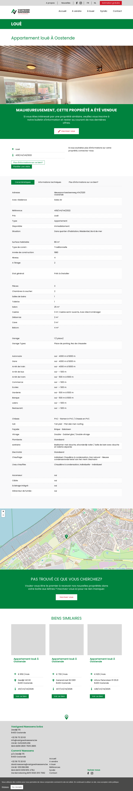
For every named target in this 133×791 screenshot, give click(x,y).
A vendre (76, 13)
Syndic (103, 13)
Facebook (77, 3)
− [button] (3, 515)
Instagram (80, 3)
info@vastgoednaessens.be (24, 740)
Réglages (5, 787)
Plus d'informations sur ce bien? (28, 162)
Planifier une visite (21, 166)
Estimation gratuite (111, 3)
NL (95, 3)
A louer (91, 13)
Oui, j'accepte (17, 787)
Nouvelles (65, 3)
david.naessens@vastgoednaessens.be (29, 764)
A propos (50, 3)
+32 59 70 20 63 (18, 737)
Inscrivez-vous (66, 597)
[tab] (22, 182)
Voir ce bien (21, 696)
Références (54, 767)
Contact (117, 13)
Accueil (62, 13)
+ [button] (3, 512)
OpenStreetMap (120, 568)
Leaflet (106, 568)
